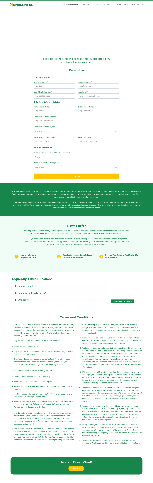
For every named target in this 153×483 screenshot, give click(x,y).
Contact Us (134, 5)
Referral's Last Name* (87, 107)
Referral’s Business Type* (44, 127)
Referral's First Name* (43, 107)
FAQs (126, 5)
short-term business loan (62, 233)
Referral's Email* (85, 137)
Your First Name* (41, 82)
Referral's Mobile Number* (45, 137)
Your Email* (83, 92)
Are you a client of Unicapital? (46, 163)
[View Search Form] (143, 5)
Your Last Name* (85, 82)
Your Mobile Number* (43, 92)
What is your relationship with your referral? (52, 152)
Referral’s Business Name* (45, 117)
